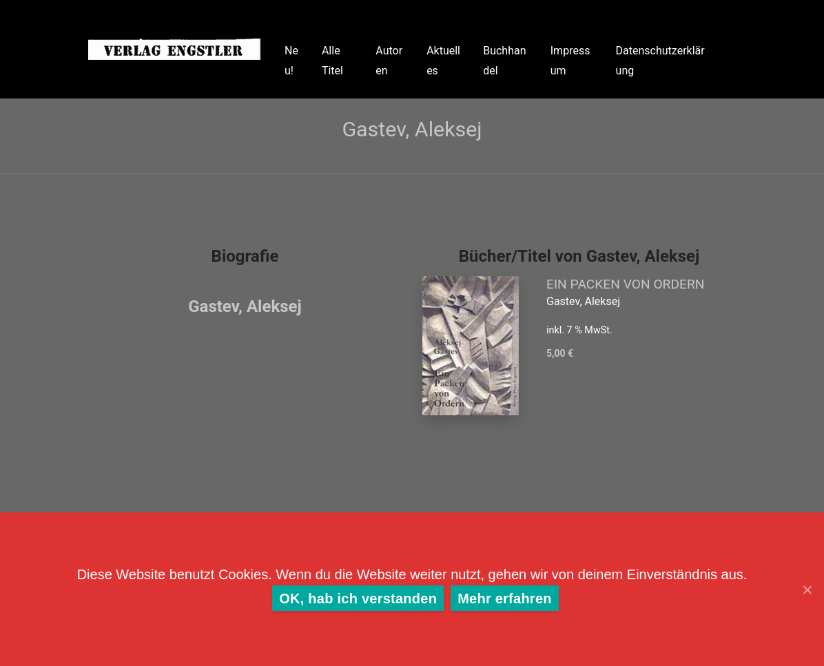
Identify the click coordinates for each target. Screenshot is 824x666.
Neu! (291, 60)
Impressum (570, 60)
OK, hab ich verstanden (358, 598)
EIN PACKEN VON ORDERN (625, 284)
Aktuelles (443, 60)
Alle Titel (332, 60)
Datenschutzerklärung (660, 60)
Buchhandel (504, 60)
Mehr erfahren (504, 598)
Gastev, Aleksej (245, 306)
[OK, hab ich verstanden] (807, 589)
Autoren (388, 60)
